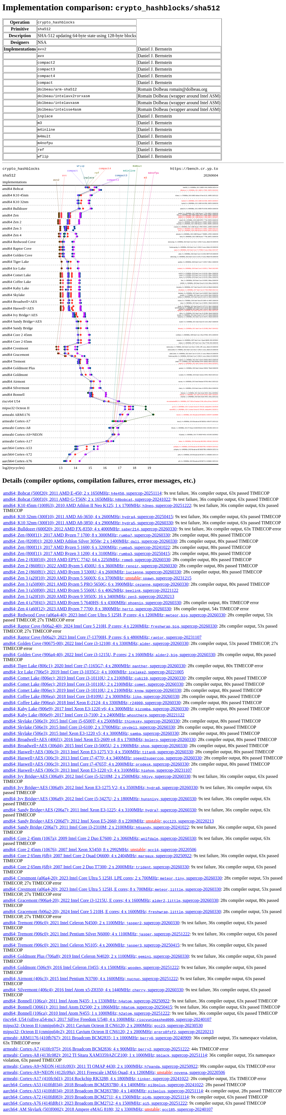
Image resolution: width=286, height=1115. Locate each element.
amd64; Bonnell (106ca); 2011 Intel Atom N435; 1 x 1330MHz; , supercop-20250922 (86, 1001)
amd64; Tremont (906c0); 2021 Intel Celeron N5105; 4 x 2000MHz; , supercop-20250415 (91, 945)
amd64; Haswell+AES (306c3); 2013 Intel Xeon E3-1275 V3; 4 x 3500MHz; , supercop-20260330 (98, 751)
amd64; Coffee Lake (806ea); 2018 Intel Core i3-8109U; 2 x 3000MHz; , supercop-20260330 (91, 696)
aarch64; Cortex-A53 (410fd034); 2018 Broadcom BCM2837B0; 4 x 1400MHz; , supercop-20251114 (103, 1090)
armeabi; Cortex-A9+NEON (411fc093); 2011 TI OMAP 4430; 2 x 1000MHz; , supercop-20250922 (100, 1066)
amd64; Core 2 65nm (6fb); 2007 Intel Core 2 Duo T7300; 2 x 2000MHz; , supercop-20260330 (96, 866)
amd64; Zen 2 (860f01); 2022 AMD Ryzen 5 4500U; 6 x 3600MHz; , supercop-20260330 (90, 565)
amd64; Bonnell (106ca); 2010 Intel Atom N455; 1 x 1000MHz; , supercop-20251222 (86, 1013)
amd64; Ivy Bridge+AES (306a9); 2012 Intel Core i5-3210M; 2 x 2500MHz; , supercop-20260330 (96, 776)
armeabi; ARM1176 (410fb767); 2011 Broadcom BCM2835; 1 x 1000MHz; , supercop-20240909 (97, 1037)
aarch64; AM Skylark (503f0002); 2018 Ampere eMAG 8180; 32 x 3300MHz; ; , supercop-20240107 (108, 1109)
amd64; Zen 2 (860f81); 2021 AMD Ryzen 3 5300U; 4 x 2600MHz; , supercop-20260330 (92, 572)
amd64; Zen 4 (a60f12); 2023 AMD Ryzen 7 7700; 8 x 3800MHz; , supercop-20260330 (87, 608)
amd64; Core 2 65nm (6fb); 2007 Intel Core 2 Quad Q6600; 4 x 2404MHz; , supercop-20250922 (97, 855)
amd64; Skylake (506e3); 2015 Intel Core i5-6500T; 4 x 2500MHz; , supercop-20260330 (91, 721)
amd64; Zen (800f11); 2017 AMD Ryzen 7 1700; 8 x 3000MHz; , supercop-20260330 (86, 535)
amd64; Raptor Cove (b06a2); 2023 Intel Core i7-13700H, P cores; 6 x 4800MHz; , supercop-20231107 (102, 637)
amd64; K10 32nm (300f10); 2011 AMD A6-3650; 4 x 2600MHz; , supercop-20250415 (88, 516)
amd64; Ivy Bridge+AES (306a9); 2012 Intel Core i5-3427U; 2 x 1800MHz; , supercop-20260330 (99, 798)
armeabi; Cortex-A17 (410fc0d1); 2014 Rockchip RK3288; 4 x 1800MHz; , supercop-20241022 (95, 1078)
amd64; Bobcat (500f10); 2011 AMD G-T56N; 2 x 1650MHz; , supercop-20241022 (86, 499)
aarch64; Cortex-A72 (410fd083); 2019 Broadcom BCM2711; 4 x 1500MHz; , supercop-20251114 (96, 1097)
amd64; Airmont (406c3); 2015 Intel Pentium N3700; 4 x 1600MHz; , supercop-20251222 (90, 978)
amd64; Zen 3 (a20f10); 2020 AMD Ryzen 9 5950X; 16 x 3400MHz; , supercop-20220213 (88, 596)
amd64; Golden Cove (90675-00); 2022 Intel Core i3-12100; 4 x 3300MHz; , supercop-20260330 (95, 643)
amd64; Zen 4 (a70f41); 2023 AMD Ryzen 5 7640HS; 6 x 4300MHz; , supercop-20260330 (92, 602)
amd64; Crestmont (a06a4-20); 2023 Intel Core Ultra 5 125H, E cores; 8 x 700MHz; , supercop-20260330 (112, 889)
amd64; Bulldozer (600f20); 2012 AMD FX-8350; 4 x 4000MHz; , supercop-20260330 (90, 528)
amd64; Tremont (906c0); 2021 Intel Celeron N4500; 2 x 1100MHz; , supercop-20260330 (91, 922)
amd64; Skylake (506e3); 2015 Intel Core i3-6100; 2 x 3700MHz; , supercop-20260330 (89, 727)
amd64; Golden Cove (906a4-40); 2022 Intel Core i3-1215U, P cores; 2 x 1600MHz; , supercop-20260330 (109, 654)
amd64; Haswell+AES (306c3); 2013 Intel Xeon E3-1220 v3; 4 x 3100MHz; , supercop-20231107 (97, 770)
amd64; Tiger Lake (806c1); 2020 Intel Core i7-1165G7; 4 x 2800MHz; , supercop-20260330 (94, 665)
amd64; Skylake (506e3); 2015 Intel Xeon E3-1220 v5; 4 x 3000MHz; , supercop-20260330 (91, 733)
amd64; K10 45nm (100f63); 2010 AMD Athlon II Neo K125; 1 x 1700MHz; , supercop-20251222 (97, 505)
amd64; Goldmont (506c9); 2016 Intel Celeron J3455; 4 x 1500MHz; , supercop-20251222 (91, 967)
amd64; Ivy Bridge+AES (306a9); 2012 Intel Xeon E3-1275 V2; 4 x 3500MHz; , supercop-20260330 (100, 787)
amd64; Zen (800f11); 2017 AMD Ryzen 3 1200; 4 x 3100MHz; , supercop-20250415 (86, 553)
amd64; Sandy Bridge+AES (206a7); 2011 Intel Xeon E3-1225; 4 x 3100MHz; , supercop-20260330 (99, 809)
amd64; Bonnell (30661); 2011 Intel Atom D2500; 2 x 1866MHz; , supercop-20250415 (87, 1007)
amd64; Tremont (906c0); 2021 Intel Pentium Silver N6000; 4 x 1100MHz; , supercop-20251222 (96, 933)
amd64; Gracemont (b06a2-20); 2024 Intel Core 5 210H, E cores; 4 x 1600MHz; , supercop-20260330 (112, 911)
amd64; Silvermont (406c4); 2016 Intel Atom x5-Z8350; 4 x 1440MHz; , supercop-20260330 (93, 989)
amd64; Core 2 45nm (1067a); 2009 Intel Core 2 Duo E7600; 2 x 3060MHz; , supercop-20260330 (99, 838)
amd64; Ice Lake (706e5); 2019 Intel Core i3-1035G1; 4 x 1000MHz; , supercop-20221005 (93, 672)
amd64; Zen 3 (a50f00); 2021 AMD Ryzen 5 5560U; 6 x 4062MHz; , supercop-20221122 (90, 590)
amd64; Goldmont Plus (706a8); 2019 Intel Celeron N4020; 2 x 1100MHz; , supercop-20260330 (96, 956)
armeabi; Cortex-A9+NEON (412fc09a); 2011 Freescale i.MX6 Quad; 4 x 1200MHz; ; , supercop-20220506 (114, 1072)
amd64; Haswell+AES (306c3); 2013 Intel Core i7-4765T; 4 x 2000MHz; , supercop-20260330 (96, 764)
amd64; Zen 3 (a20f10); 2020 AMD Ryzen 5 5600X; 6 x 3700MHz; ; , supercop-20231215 (97, 578)
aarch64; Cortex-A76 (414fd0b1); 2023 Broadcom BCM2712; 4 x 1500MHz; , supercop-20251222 (95, 1103)
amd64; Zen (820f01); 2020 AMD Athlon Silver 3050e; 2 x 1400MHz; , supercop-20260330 (90, 541)
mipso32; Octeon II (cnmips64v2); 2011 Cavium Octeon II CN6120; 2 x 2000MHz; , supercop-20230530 (103, 1025)
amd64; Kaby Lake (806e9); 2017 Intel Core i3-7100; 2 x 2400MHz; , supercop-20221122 (94, 715)
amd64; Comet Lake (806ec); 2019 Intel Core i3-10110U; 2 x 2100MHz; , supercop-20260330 (94, 678)
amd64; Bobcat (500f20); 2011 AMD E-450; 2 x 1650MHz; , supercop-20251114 (82, 493)
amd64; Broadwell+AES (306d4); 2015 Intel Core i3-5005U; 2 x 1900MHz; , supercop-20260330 (95, 745)
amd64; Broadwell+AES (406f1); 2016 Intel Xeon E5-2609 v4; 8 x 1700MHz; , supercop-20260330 (99, 739)
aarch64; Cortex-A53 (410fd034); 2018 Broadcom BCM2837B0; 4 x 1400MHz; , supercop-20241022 (103, 1084)
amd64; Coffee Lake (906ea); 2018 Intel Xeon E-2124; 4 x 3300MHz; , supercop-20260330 (91, 702)
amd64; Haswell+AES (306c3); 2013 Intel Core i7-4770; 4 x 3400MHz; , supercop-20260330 (102, 758)
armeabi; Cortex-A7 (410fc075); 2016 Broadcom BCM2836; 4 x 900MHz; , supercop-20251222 (96, 1049)
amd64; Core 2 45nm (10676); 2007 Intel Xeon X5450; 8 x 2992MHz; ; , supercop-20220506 (99, 849)
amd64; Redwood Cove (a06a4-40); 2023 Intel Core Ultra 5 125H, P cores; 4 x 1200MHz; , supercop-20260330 (114, 615)
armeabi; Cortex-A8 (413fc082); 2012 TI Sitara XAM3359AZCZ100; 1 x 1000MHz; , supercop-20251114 (105, 1055)
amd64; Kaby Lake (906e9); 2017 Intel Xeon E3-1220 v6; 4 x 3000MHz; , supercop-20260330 (95, 708)
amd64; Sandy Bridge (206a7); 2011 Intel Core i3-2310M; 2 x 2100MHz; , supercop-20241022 (96, 827)
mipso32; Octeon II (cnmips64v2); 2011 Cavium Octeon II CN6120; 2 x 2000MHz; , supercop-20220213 (108, 1031)
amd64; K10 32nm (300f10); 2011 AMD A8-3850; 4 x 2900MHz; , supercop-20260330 (88, 522)
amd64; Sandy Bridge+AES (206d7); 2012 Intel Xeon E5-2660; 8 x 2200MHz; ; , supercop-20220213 (108, 821)
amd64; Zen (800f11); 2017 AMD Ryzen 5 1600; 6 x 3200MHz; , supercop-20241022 (86, 547)
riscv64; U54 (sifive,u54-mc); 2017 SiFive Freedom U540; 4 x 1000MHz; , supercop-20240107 (107, 1019)
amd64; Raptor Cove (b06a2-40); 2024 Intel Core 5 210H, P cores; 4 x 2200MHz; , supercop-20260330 (110, 626)
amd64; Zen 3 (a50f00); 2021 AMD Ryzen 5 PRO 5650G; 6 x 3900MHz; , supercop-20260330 (95, 584)
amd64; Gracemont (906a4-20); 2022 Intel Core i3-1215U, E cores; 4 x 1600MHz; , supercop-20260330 (110, 900)
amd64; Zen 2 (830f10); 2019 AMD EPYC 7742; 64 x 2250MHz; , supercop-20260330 (86, 559)
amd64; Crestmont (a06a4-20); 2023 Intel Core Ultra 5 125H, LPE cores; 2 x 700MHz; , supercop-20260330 (112, 878)
